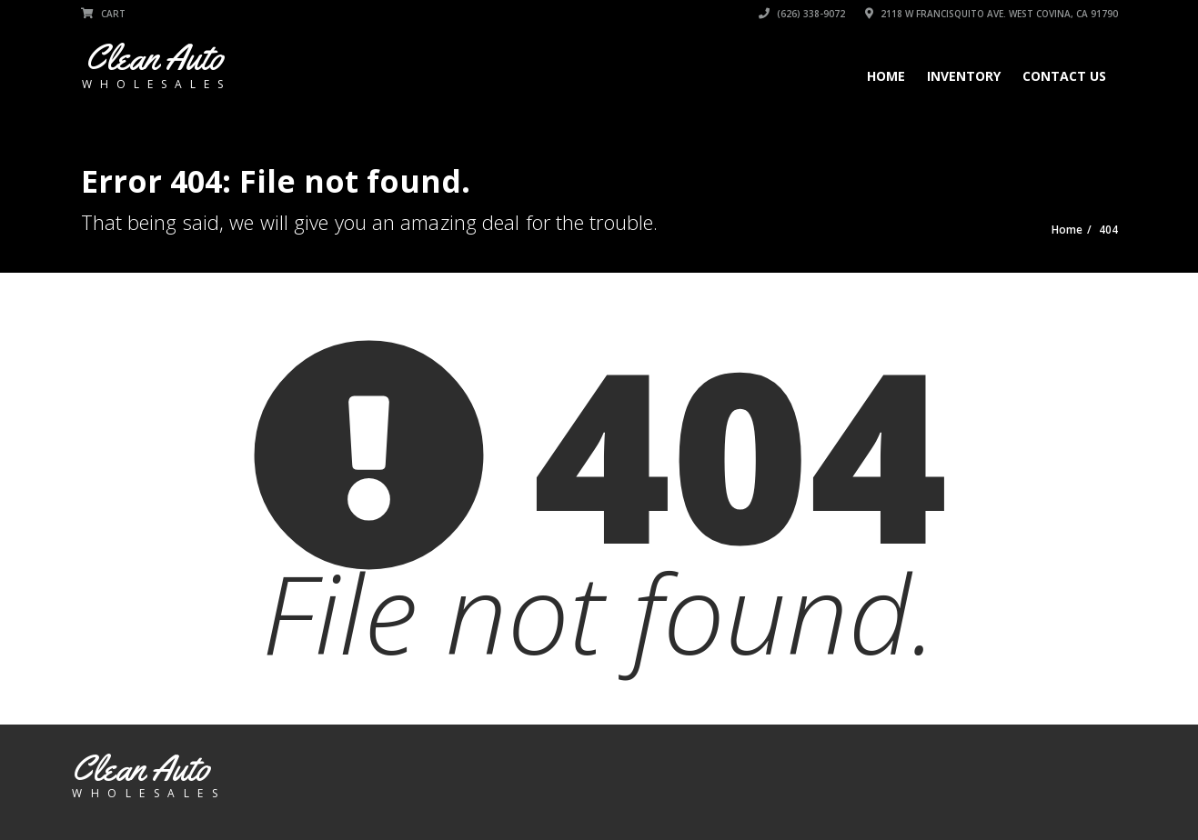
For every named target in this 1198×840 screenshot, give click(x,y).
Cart (103, 13)
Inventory (964, 76)
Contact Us (1064, 76)
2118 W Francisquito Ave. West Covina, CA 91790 (991, 13)
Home (886, 76)
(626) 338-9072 (802, 13)
